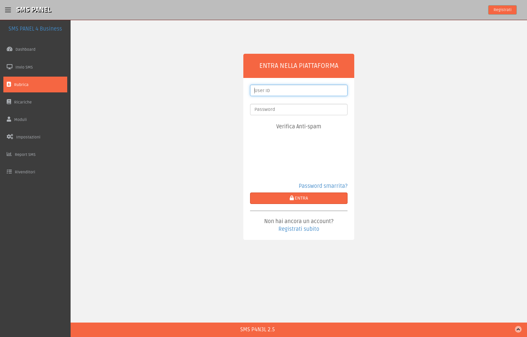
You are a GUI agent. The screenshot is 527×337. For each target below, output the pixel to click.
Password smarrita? (323, 186)
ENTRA (299, 198)
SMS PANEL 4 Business (35, 29)
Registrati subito (298, 229)
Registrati (502, 9)
